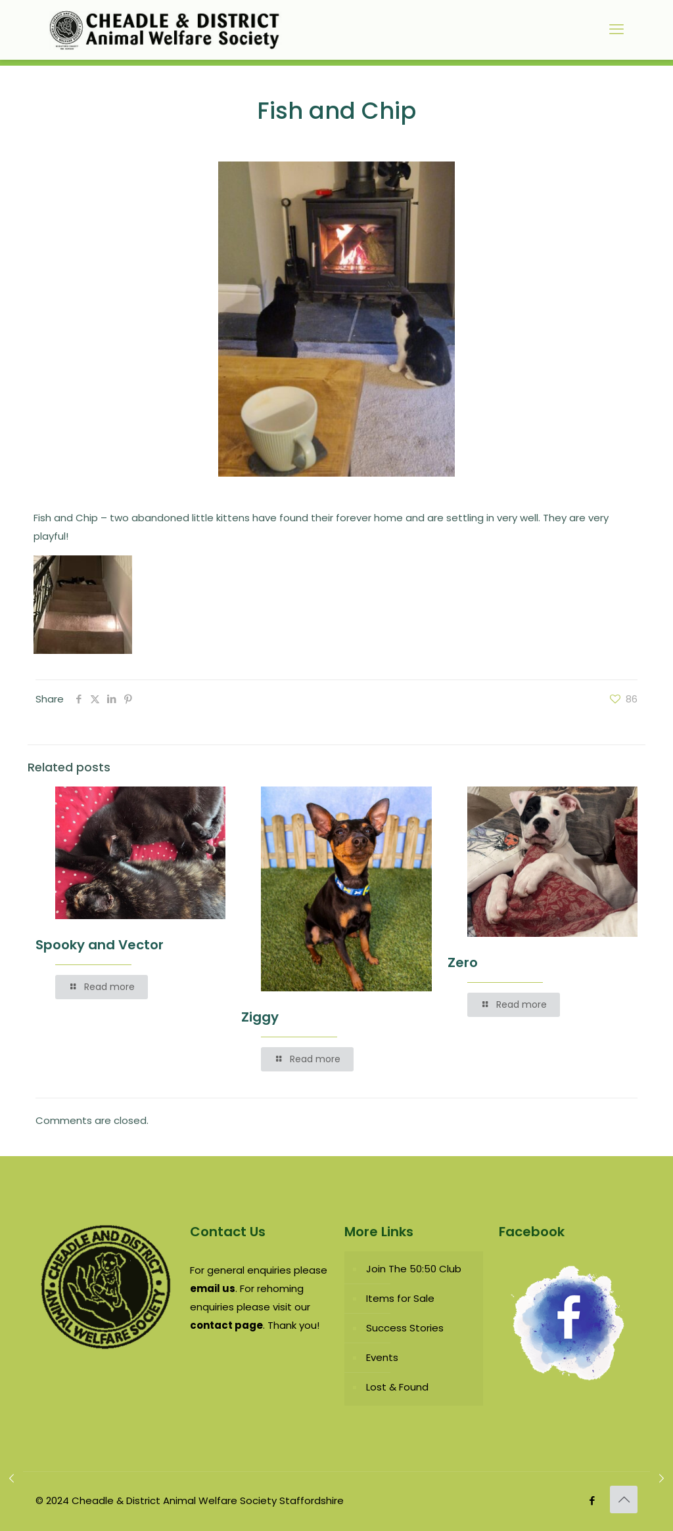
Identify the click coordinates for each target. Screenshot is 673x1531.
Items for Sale (400, 1298)
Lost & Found (397, 1387)
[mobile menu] (616, 29)
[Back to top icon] (624, 1499)
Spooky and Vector (99, 945)
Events (382, 1357)
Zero (463, 962)
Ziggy (260, 1017)
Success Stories (405, 1328)
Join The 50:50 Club (413, 1269)
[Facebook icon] (592, 1500)
